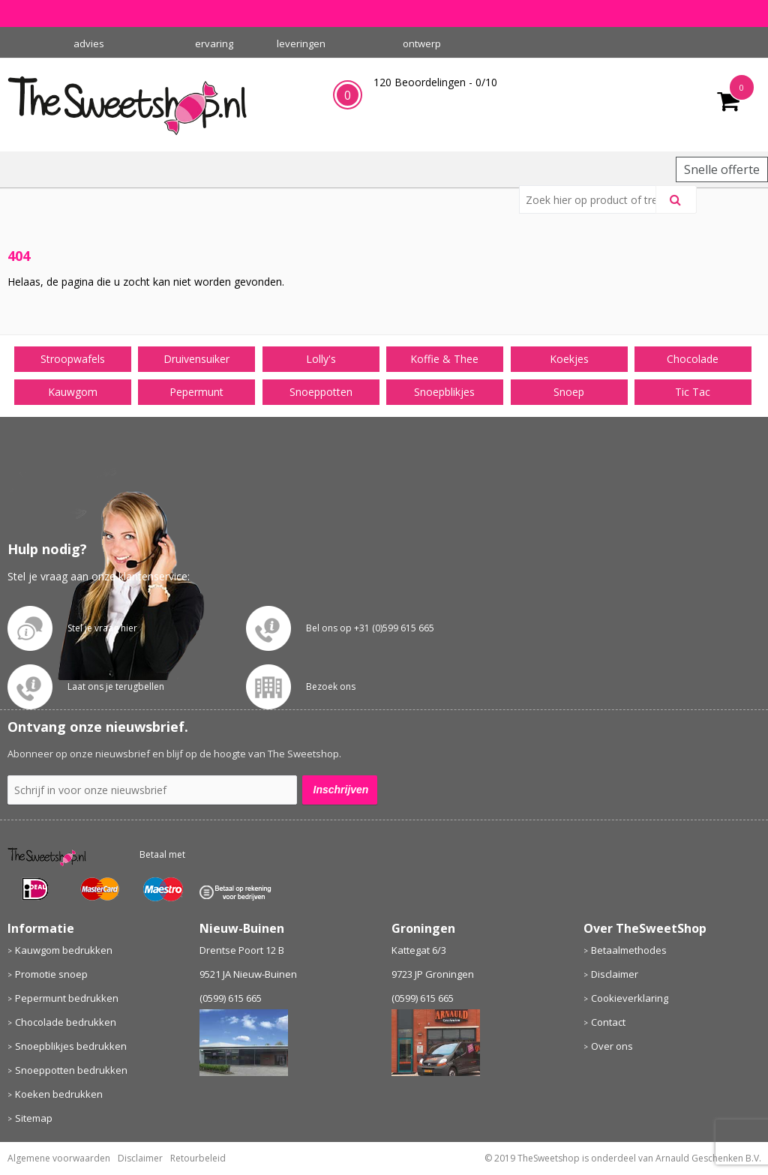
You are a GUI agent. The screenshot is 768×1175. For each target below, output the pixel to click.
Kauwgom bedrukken (63, 950)
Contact (608, 1022)
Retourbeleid (198, 1158)
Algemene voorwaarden (59, 1158)
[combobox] (593, 199)
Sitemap (33, 1118)
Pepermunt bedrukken (66, 998)
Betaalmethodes (629, 950)
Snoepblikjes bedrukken (71, 1046)
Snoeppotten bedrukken (71, 1070)
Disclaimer (614, 974)
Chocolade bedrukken (65, 1022)
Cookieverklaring (629, 998)
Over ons (612, 1046)
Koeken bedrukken (59, 1094)
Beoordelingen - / (435, 82)
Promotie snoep (51, 974)
